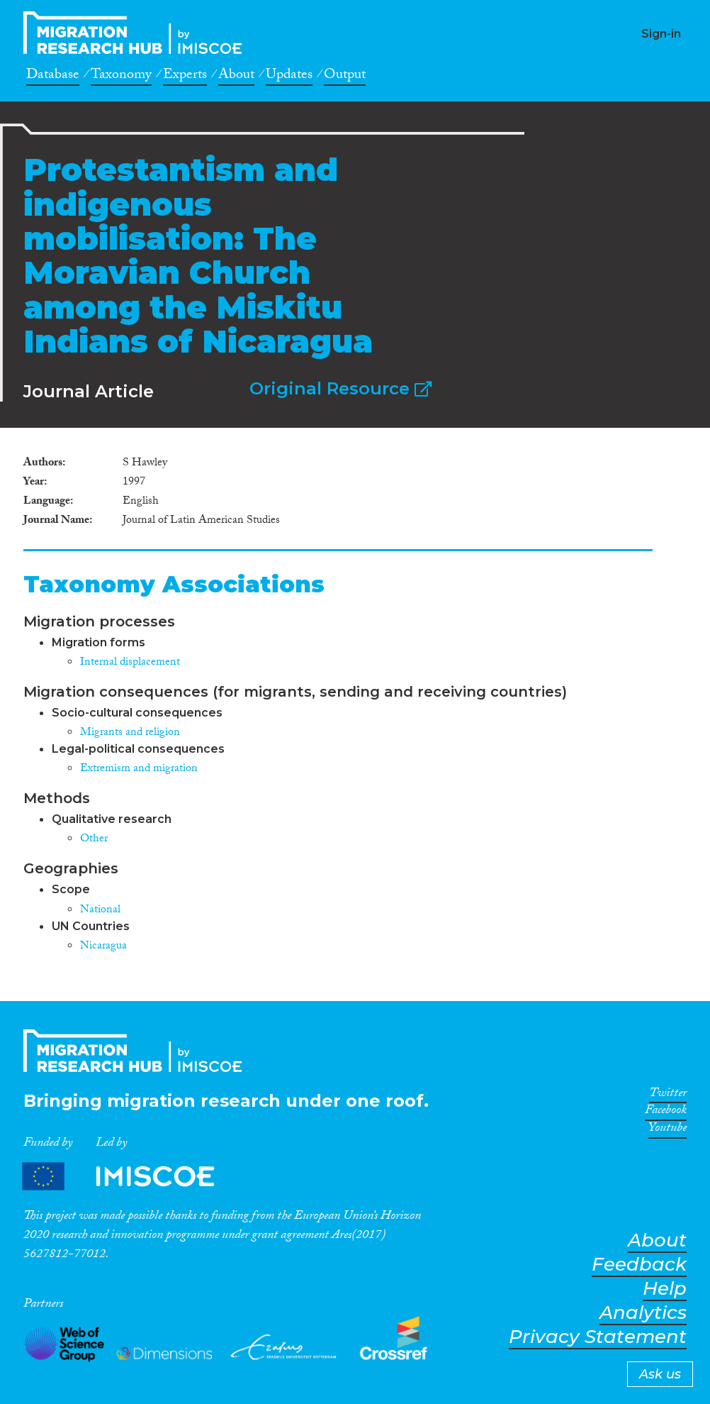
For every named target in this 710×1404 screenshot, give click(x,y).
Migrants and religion (130, 733)
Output (345, 76)
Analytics (643, 1313)
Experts (185, 76)
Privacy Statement (598, 1337)
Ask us (660, 1374)
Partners (130, 1176)
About (236, 76)
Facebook (666, 1112)
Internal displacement (130, 663)
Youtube (667, 1130)
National (100, 910)
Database (52, 76)
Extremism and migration (139, 769)
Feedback (639, 1265)
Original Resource (340, 388)
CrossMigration (136, 32)
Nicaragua (103, 946)
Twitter (668, 1095)
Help (665, 1289)
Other (94, 839)
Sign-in (661, 33)
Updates (289, 76)
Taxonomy (121, 76)
